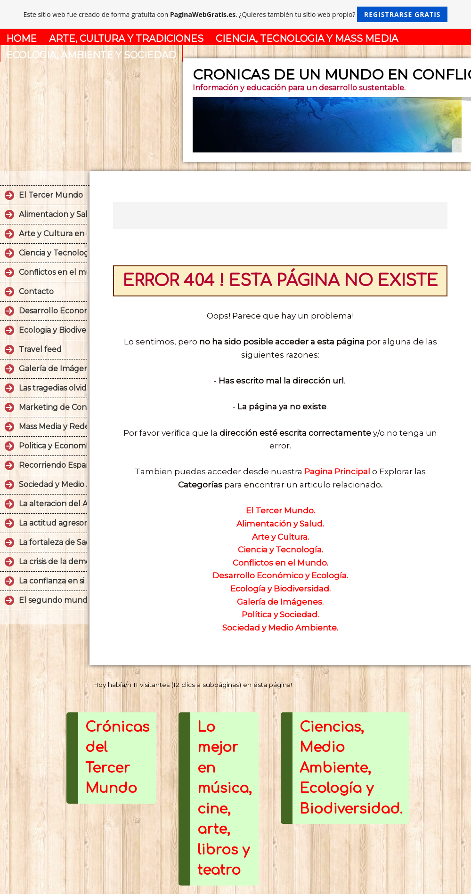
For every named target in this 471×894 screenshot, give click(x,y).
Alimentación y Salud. (280, 523)
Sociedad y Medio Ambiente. (280, 627)
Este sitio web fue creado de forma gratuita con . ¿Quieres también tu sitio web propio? (236, 14)
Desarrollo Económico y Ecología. (280, 575)
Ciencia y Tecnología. (280, 549)
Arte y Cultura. (280, 537)
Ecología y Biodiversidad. (280, 588)
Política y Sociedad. (280, 614)
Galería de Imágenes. (280, 602)
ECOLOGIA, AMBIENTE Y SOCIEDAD (91, 55)
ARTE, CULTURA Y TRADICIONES (126, 38)
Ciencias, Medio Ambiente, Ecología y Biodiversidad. (351, 768)
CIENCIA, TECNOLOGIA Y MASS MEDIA (307, 38)
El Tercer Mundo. (280, 510)
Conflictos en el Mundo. (280, 562)
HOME (21, 38)
